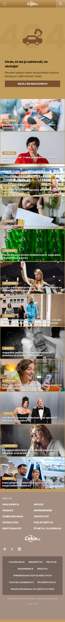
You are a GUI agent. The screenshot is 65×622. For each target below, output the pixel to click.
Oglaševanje (17, 562)
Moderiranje (25, 568)
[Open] (4, 4)
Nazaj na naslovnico (32, 84)
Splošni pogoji (46, 582)
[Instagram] (19, 549)
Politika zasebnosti (21, 582)
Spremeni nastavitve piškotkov (32, 575)
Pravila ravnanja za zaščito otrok (32, 589)
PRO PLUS (51, 562)
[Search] (60, 4)
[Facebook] (4, 549)
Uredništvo (35, 562)
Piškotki (42, 568)
